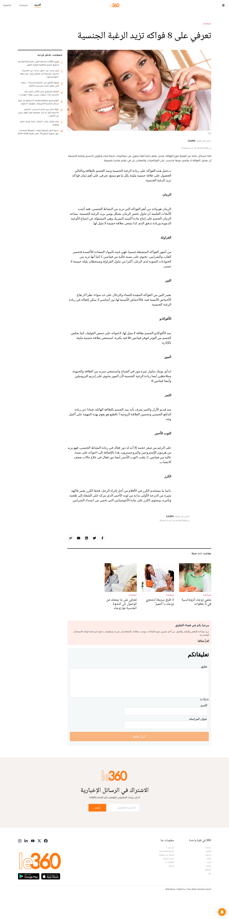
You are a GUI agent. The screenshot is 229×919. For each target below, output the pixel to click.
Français (23, 5)
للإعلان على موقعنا (166, 875)
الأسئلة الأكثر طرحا (167, 871)
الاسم (204, 725)
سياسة (208, 867)
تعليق (204, 686)
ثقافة (209, 878)
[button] (222, 912)
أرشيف (171, 886)
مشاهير (208, 889)
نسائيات (207, 44)
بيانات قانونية (168, 878)
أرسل (97, 828)
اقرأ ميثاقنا (203, 660)
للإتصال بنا (169, 882)
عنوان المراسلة (198, 739)
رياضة (208, 886)
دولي (209, 893)
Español (7, 5)
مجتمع (208, 875)
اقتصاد (208, 871)
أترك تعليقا (139, 756)
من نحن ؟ (170, 867)
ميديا (209, 882)
